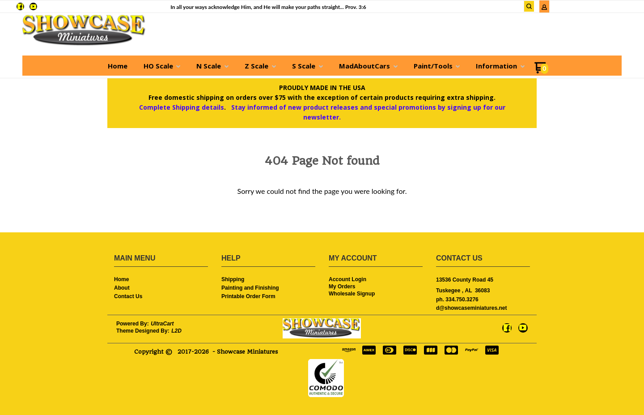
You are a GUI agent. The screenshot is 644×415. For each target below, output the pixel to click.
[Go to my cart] (541, 71)
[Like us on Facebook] (20, 6)
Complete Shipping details (181, 107)
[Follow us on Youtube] (33, 6)
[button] (529, 6)
